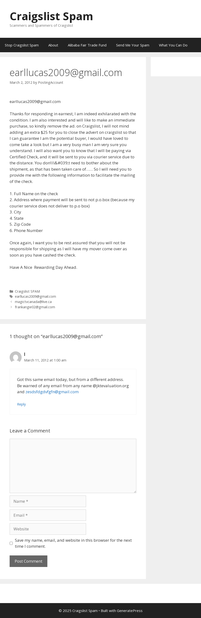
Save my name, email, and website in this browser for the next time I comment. (73, 543)
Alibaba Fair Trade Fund (87, 45)
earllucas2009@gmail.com (35, 296)
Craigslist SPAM (27, 291)
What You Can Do (173, 45)
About (53, 45)
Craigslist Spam (51, 16)
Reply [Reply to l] (21, 404)
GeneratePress (130, 610)
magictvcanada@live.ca (33, 301)
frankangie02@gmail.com (35, 307)
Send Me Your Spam (132, 45)
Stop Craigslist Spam (22, 45)
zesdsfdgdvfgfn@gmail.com (52, 391)
